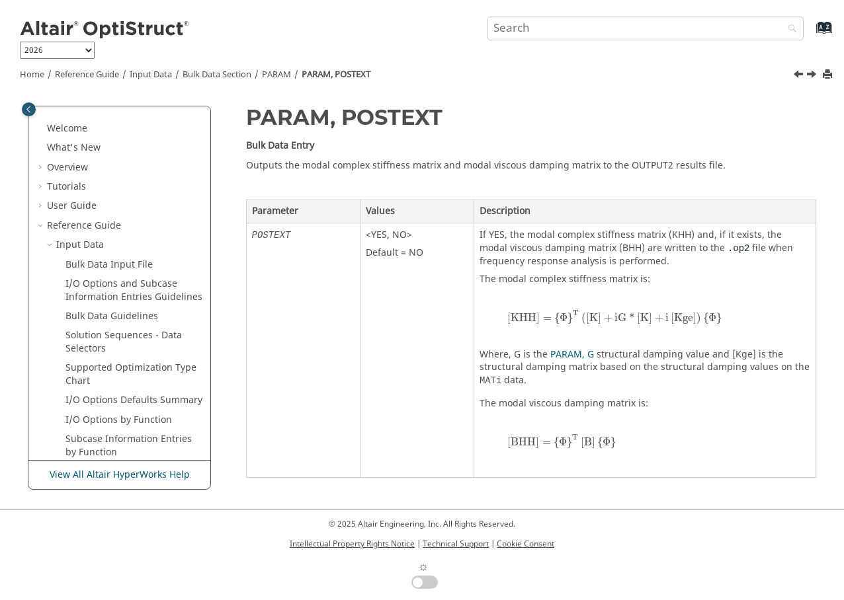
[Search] (789, 29)
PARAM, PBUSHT (120, 112)
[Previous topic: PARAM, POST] (799, 76)
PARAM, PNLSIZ (118, 228)
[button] (78, 112)
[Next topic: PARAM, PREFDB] (813, 76)
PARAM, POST (114, 248)
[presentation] (614, 317)
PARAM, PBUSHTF (122, 131)
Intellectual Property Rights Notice (352, 544)
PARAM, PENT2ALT (124, 190)
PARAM (276, 75)
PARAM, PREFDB (119, 287)
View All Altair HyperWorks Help (120, 475)
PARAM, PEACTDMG (127, 151)
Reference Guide (87, 75)
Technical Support (456, 544)
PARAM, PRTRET (119, 403)
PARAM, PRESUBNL (125, 306)
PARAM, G (572, 354)
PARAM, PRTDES (119, 364)
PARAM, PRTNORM (125, 384)
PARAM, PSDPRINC (125, 442)
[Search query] (645, 28)
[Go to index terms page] (810, 34)
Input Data (151, 75)
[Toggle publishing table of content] (29, 109)
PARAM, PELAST (118, 170)
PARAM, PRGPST (119, 325)
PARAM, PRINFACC (124, 345)
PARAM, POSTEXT (336, 75)
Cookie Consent (525, 544)
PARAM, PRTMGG (121, 423)
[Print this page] (828, 75)
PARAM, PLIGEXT (120, 209)
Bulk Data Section (217, 75)
